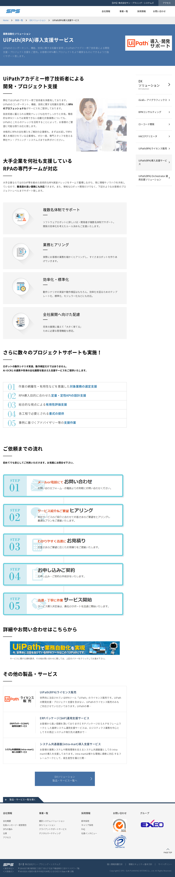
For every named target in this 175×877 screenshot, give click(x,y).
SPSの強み (8, 829)
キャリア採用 (87, 825)
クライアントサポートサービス (53, 829)
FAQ (83, 829)
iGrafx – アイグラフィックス (152, 100)
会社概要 (7, 821)
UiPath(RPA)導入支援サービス (152, 162)
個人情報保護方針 (115, 864)
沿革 (5, 833)
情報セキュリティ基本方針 (140, 864)
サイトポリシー (165, 864)
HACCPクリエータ (147, 136)
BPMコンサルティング (149, 112)
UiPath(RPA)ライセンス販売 (152, 148)
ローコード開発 (146, 124)
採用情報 (85, 813)
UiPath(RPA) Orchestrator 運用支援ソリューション (153, 178)
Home (5, 20)
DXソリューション (38, 20)
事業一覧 (19, 20)
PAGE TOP (168, 852)
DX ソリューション (153, 85)
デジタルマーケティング (50, 833)
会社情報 (7, 813)
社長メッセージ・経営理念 (15, 825)
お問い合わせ (120, 813)
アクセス (167, 3)
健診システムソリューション (52, 821)
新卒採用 (85, 821)
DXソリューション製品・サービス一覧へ (64, 779)
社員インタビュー (89, 833)
